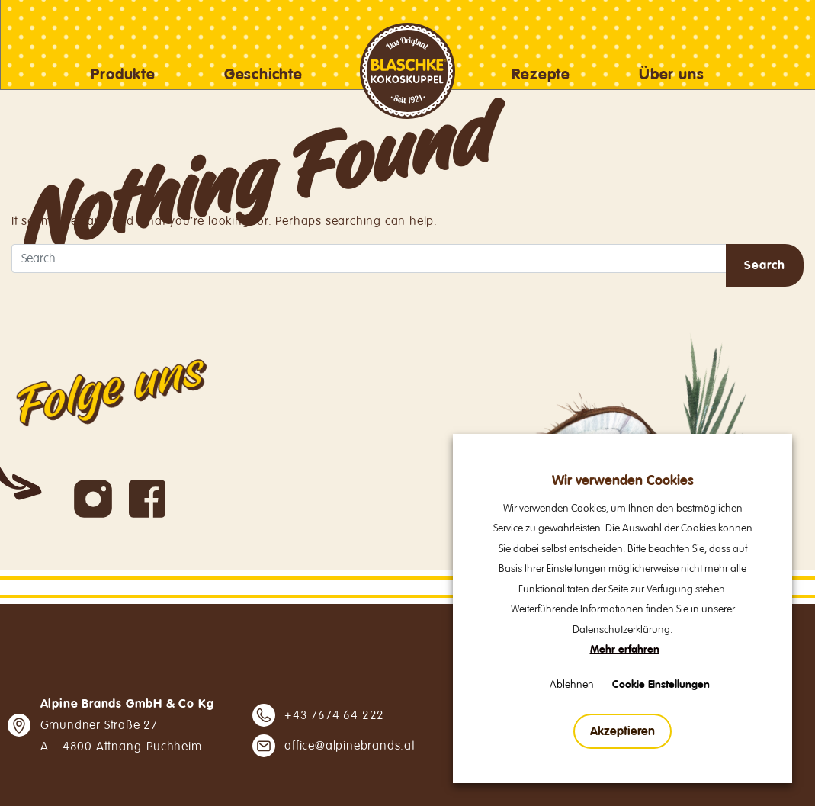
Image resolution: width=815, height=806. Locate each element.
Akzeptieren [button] (622, 731)
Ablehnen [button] (572, 684)
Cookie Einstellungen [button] (661, 684)
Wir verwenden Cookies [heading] (623, 481)
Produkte (123, 74)
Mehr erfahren (624, 649)
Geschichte (263, 74)
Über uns (671, 74)
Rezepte (541, 74)
